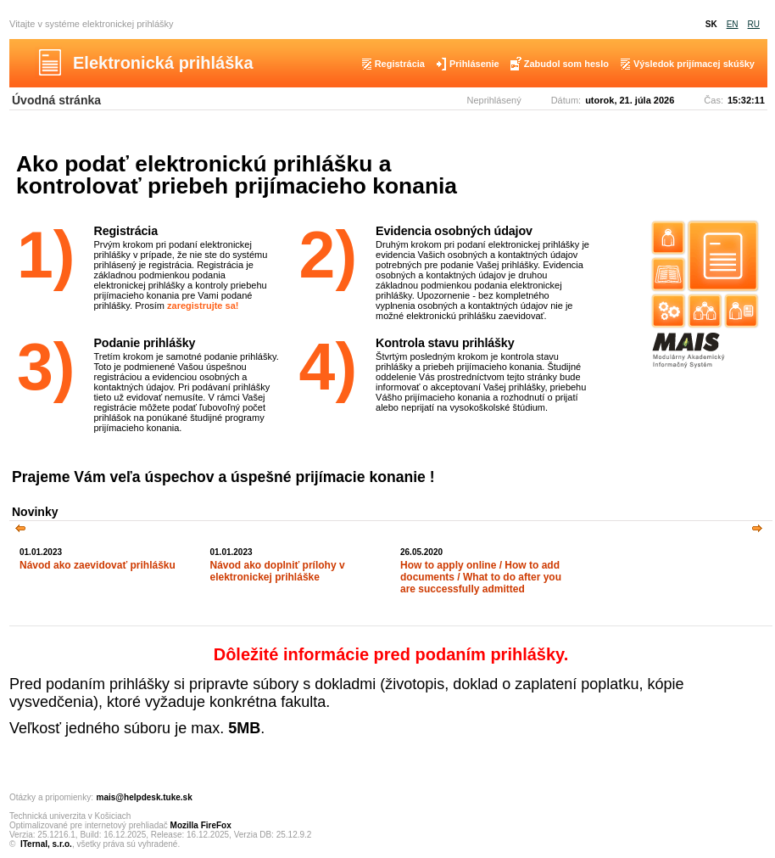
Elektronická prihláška (163, 62)
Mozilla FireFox (200, 825)
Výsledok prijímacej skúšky (694, 64)
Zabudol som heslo (566, 64)
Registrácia (400, 64)
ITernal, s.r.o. (46, 844)
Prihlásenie (474, 64)
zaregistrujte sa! (202, 305)
